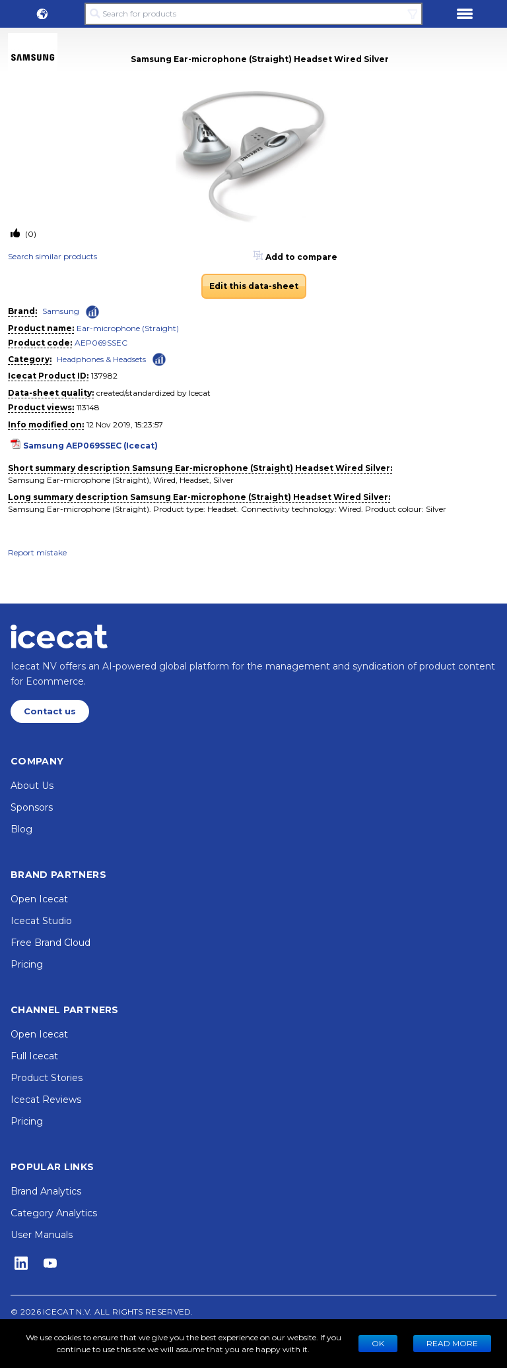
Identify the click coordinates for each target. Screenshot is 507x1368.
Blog (21, 829)
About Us (32, 786)
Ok (378, 1343)
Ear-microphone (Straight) (128, 328)
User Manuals (42, 1235)
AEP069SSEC (101, 343)
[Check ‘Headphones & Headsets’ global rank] (159, 358)
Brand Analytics (46, 1191)
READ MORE (452, 1343)
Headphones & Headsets (101, 359)
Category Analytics (54, 1213)
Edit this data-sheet (253, 286)
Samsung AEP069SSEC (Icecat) (90, 446)
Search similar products (52, 256)
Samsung (60, 311)
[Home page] (59, 636)
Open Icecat (39, 899)
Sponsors (32, 807)
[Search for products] (253, 14)
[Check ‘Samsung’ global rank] (92, 312)
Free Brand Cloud (50, 942)
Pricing (27, 964)
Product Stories (47, 1078)
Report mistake (37, 552)
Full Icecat (34, 1056)
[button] (42, 14)
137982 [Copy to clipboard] (104, 376)
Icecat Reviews (46, 1099)
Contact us (50, 711)
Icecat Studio (41, 921)
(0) (29, 234)
